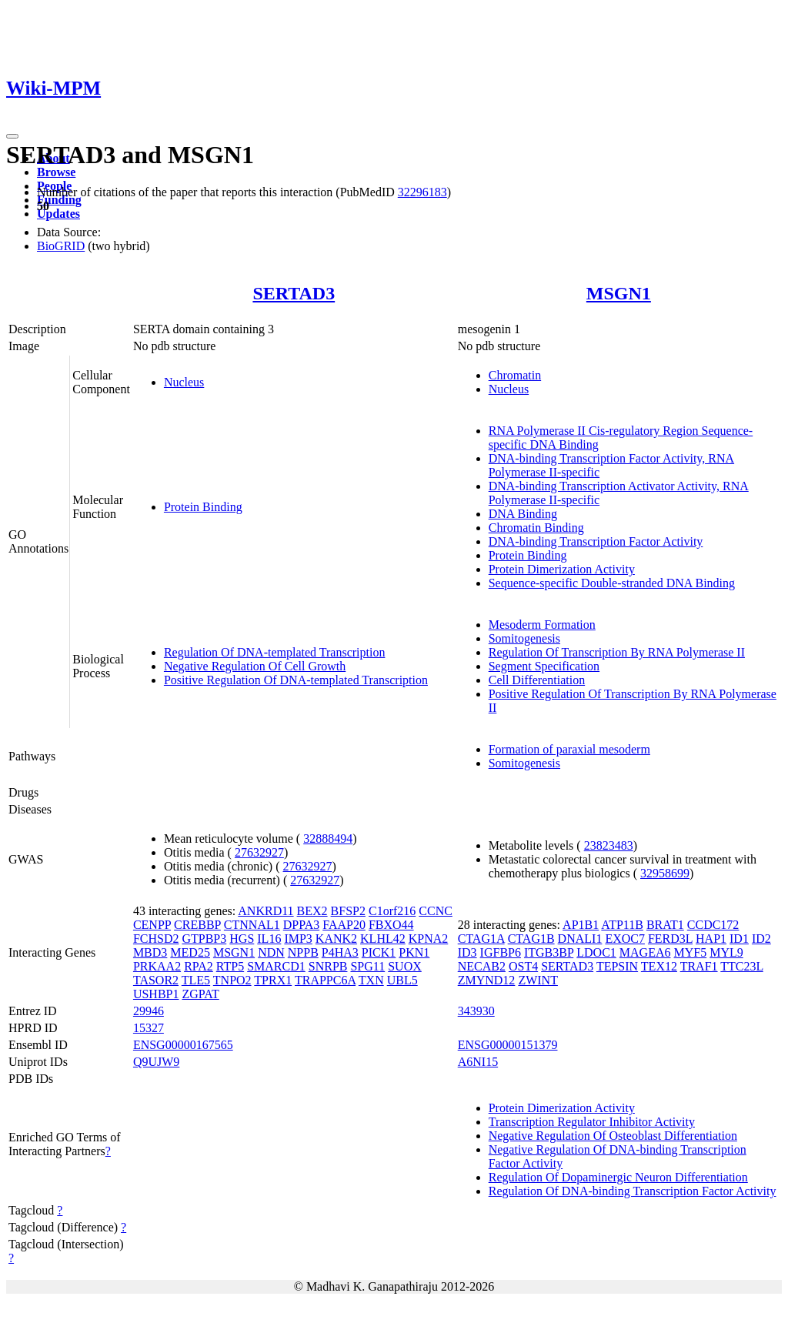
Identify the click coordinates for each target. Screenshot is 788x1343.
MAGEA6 (645, 952)
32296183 (422, 192)
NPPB (303, 952)
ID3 (467, 952)
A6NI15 (478, 1061)
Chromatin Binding (536, 527)
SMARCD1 (276, 966)
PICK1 (379, 952)
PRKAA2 (157, 966)
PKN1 (414, 952)
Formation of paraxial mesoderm (569, 749)
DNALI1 (580, 938)
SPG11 (367, 966)
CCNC (435, 910)
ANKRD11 (265, 910)
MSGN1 (618, 293)
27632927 (259, 852)
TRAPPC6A (325, 980)
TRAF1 (699, 966)
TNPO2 (232, 980)
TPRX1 (273, 980)
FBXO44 (391, 924)
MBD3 (150, 952)
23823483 (608, 845)
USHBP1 (156, 994)
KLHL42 (383, 938)
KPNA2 (429, 938)
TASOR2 (156, 980)
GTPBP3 (204, 938)
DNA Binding (523, 513)
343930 (476, 1010)
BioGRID (61, 245)
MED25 (190, 952)
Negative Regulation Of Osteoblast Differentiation (613, 1135)
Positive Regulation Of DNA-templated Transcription (296, 680)
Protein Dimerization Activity (562, 569)
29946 (148, 1010)
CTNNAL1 (252, 924)
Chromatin (515, 375)
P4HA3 (340, 952)
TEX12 (659, 966)
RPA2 (198, 966)
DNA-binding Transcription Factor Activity (596, 541)
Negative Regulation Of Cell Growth (255, 666)
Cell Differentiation (537, 680)
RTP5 (230, 966)
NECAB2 (482, 966)
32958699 (665, 873)
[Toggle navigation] (12, 136)
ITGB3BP (548, 952)
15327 (148, 1027)
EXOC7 (625, 938)
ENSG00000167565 (183, 1044)
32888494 (327, 838)
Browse (56, 172)
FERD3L (670, 938)
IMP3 (298, 938)
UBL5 (402, 980)
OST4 (523, 966)
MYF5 (690, 952)
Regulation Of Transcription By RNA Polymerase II (617, 652)
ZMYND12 (487, 980)
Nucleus (184, 382)
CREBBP (197, 924)
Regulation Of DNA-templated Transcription (275, 652)
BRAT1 (665, 924)
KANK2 (336, 938)
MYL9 (726, 952)
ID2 (761, 938)
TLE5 (196, 980)
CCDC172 (713, 924)
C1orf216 (392, 910)
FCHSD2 (156, 938)
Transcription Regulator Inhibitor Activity (592, 1121)
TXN (371, 980)
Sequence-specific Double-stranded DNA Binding (612, 583)
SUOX (405, 966)
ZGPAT (200, 994)
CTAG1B (531, 938)
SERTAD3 (293, 293)
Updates (58, 213)
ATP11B (622, 924)
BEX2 (312, 910)
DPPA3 (301, 924)
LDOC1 (596, 952)
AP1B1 (581, 924)
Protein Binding (203, 506)
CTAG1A (481, 938)
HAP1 (711, 938)
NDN (271, 952)
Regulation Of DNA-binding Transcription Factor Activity (632, 1191)
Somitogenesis (524, 638)
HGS (241, 938)
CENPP (152, 924)
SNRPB (328, 966)
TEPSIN (617, 966)
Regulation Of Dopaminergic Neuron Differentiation (618, 1177)
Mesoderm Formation (542, 624)
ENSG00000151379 (508, 1044)
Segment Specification (544, 666)
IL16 (269, 938)
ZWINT (538, 980)
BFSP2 (348, 910)
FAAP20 (344, 924)
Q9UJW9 (156, 1061)
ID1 (739, 938)
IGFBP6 (500, 952)
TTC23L (741, 966)
